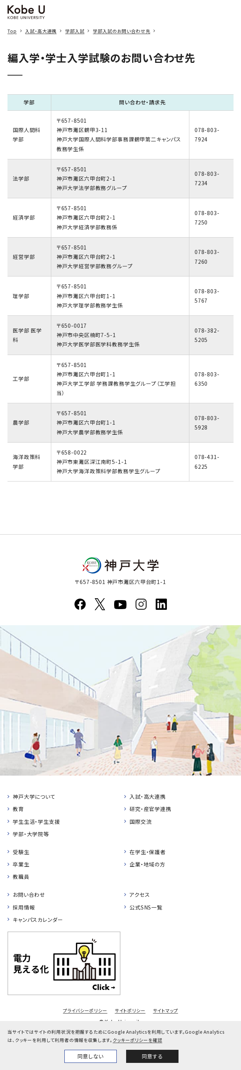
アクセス (139, 894)
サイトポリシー (130, 1010)
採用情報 (24, 907)
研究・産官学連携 (150, 809)
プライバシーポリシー (85, 1010)
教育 (18, 809)
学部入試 (74, 31)
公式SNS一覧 (145, 907)
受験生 (21, 852)
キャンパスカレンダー (38, 919)
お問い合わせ (29, 894)
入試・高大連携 (41, 31)
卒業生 (21, 864)
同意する (152, 1056)
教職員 (21, 876)
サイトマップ (165, 1010)
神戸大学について (34, 796)
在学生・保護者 (147, 852)
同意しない (90, 1056)
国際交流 (140, 821)
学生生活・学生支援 (36, 821)
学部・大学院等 (31, 834)
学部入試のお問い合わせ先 (121, 31)
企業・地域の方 (147, 864)
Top (12, 31)
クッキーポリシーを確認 (137, 1040)
